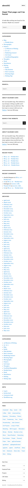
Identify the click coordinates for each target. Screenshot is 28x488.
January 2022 (7, 293)
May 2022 (6, 286)
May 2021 (6, 309)
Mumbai (10, 432)
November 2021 (8, 297)
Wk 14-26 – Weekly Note (11, 159)
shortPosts (17, 447)
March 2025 (7, 227)
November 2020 (8, 322)
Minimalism (22, 428)
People (13, 438)
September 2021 (8, 301)
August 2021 (7, 303)
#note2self (5, 410)
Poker (4, 441)
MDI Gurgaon (13, 428)
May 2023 (6, 269)
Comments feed (8, 395)
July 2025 (6, 219)
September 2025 (8, 215)
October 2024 (8, 236)
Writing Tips (9, 76)
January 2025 (7, 232)
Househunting (6, 422)
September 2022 (8, 284)
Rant (9, 441)
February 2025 (8, 229)
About (3, 465)
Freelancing (10, 419)
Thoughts (6, 59)
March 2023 (7, 274)
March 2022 (7, 288)
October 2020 (8, 324)
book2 (15, 410)
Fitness (19, 416)
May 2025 (6, 223)
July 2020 (6, 326)
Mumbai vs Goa (18, 432)
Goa (16, 419)
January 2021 (7, 318)
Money (4, 432)
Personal (19, 438)
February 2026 (8, 204)
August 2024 (7, 240)
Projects (6, 46)
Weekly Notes (9, 42)
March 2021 (7, 314)
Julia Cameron (16, 422)
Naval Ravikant (12, 435)
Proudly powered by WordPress (14, 485)
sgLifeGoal (6, 444)
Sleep (23, 447)
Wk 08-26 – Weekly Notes (11, 165)
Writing (6, 65)
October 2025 (8, 213)
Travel (23, 451)
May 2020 (6, 330)
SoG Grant (8, 55)
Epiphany (5, 416)
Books (7, 67)
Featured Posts (6, 469)
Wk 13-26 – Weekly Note (11, 161)
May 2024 (6, 246)
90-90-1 (7, 50)
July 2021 (6, 305)
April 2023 (7, 272)
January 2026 (8, 206)
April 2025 (7, 225)
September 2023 (8, 263)
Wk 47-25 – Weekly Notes (15, 188)
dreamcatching (16, 413)
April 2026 (7, 200)
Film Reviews (9, 69)
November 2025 (8, 211)
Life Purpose (6, 425)
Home (20, 419)
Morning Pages (9, 74)
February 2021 (8, 316)
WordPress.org (8, 397)
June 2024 (7, 244)
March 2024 (7, 251)
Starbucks (9, 451)
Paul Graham (6, 438)
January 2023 (7, 276)
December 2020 (8, 320)
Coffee (4, 413)
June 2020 (7, 328)
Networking (20, 435)
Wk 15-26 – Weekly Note (11, 156)
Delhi (9, 413)
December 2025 (8, 208)
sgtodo (11, 447)
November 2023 (8, 259)
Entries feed (7, 393)
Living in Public (15, 425)
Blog (5, 40)
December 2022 (8, 278)
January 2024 (7, 255)
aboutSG (6, 6)
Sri (4, 181)
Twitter (4, 110)
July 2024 (6, 242)
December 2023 (8, 257)
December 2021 (8, 295)
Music (4, 435)
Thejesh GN (7, 186)
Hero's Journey (9, 71)
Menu (23, 5)
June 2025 (7, 221)
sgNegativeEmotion (15, 444)
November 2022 (8, 280)
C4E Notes (5, 476)
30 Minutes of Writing (11, 48)
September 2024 (8, 238)
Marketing (5, 428)
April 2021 (7, 311)
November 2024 (8, 234)
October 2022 (8, 282)
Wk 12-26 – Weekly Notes (11, 163)
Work (5, 61)
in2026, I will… (15, 184)
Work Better (7, 63)
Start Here (5, 462)
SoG (4, 451)
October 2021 (7, 299)
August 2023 (7, 265)
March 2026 (7, 202)
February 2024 (8, 253)
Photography (7, 44)
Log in (5, 391)
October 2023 (8, 261)
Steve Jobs (17, 451)
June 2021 (6, 307)
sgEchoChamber (16, 441)
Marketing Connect (11, 53)
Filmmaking (12, 416)
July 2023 (6, 267)
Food (4, 419)
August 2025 (7, 217)
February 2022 (8, 290)
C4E (20, 410)
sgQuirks (5, 447)
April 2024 (7, 248)
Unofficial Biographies (11, 57)
